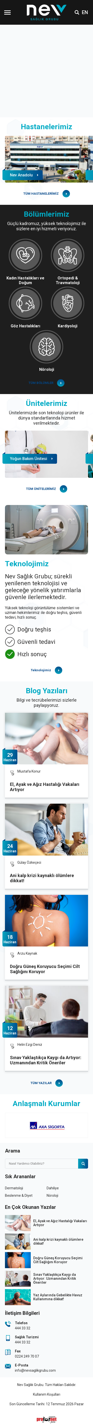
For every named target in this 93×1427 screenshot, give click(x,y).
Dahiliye (53, 1188)
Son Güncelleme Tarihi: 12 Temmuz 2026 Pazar (46, 1404)
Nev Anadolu (21, 175)
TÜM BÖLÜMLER (41, 383)
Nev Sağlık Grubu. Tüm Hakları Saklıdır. (46, 1385)
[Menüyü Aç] (7, 12)
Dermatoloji (14, 1188)
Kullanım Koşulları (46, 1394)
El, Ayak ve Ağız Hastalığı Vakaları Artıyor (44, 787)
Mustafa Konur (29, 771)
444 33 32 (22, 1328)
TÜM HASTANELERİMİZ (41, 193)
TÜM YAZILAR (41, 1083)
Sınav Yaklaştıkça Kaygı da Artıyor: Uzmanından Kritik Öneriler (45, 1060)
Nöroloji (52, 1195)
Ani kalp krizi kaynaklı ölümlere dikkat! (42, 878)
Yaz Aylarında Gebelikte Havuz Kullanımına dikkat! (57, 1297)
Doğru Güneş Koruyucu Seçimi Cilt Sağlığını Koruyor (45, 969)
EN (85, 12)
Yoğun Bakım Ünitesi (28, 458)
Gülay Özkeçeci (29, 862)
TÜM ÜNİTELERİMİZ (41, 489)
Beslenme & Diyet (18, 1195)
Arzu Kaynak (27, 953)
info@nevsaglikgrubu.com (35, 1370)
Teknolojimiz (41, 670)
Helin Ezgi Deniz (29, 1045)
